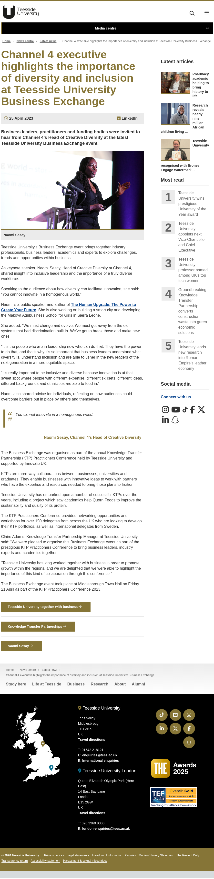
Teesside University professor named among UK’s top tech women (193, 270)
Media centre (105, 28)
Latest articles (177, 61)
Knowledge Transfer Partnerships (37, 627)
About (120, 685)
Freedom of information (107, 856)
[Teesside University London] (51, 769)
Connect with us (176, 397)
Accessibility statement (45, 861)
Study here (16, 685)
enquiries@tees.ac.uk (99, 756)
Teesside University (20, 12)
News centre (25, 41)
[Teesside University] (43, 745)
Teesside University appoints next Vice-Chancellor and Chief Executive (192, 236)
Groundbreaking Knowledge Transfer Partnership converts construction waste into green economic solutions (192, 311)
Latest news (48, 41)
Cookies (130, 856)
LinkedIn (127, 118)
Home (6, 41)
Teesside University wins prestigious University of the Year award (192, 203)
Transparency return (14, 861)
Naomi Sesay (20, 647)
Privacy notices (54, 856)
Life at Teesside (46, 685)
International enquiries (100, 761)
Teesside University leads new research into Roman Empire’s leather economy (192, 355)
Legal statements (78, 856)
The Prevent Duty (187, 856)
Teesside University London (107, 771)
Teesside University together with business (45, 607)
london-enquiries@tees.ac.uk (106, 829)
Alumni (138, 685)
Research (99, 685)
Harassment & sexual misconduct (85, 861)
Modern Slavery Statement (156, 856)
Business (76, 685)
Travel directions (91, 740)
